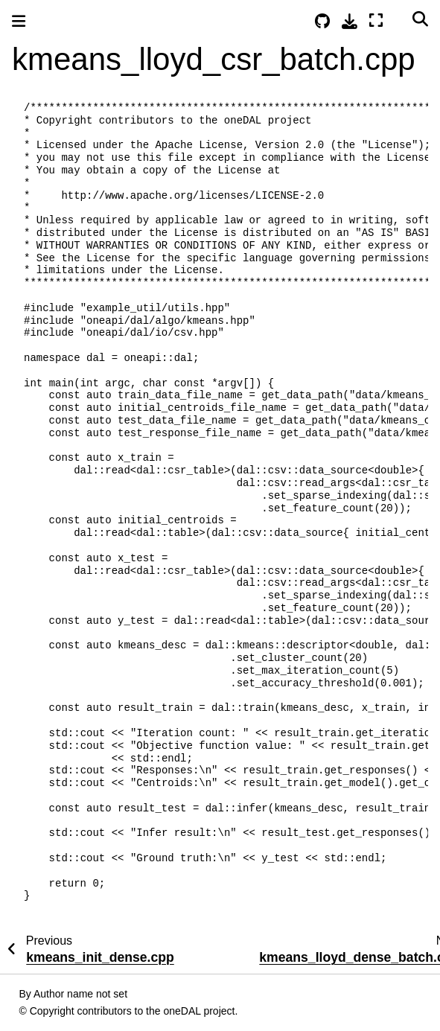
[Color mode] (397, 18)
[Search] (420, 18)
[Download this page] (349, 21)
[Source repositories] (322, 21)
